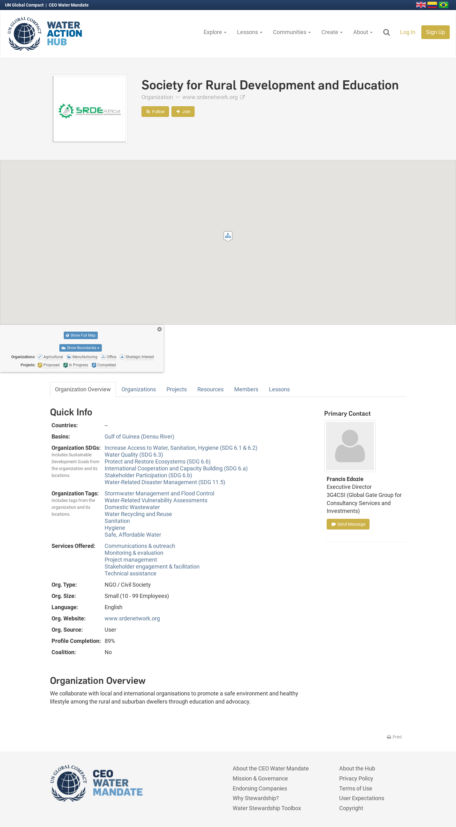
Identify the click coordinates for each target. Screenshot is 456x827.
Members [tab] (246, 389)
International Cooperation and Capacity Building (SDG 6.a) (176, 468)
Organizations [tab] (138, 389)
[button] (228, 236)
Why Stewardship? (256, 798)
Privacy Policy (356, 778)
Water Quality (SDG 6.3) (134, 454)
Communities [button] (292, 32)
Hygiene (115, 527)
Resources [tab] (210, 389)
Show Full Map (81, 335)
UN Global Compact (25, 5)
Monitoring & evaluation (134, 552)
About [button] (363, 32)
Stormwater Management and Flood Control (159, 493)
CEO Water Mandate (69, 5)
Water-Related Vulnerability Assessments (156, 500)
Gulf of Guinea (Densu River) (139, 436)
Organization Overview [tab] (83, 389)
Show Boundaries (81, 348)
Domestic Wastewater (132, 507)
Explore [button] (215, 32)
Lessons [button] (249, 32)
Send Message (348, 524)
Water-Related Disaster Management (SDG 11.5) (165, 482)
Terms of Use (355, 788)
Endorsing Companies (260, 788)
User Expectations (361, 798)
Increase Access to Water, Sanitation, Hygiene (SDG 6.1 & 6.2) (181, 447)
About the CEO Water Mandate (271, 768)
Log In (407, 32)
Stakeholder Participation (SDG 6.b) (148, 475)
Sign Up (435, 32)
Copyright (351, 808)
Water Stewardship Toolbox (267, 808)
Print (394, 736)
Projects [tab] (176, 389)
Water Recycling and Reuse (138, 514)
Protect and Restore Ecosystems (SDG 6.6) (158, 461)
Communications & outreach (140, 546)
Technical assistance (130, 573)
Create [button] (332, 32)
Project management (131, 559)
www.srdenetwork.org (213, 97)
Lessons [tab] (279, 389)
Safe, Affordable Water (133, 534)
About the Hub (357, 768)
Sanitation (117, 521)
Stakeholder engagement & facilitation (152, 566)
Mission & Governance (260, 778)
